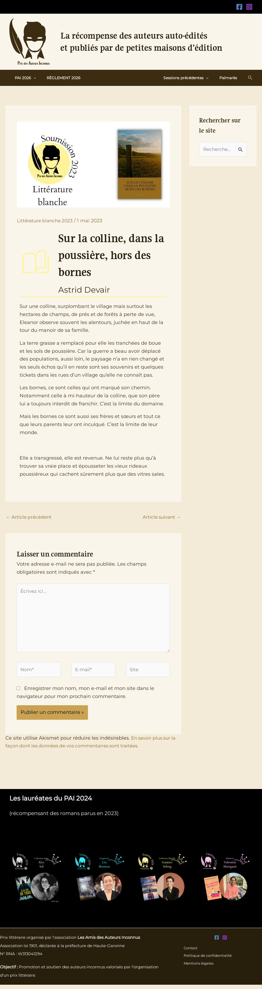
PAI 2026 (23, 78)
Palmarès (230, 77)
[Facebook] (239, 6)
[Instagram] (249, 6)
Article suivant (160, 517)
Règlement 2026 (59, 77)
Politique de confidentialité (208, 960)
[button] (31, 78)
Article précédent (30, 517)
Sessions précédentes (190, 78)
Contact (190, 952)
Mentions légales (199, 968)
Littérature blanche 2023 (46, 221)
